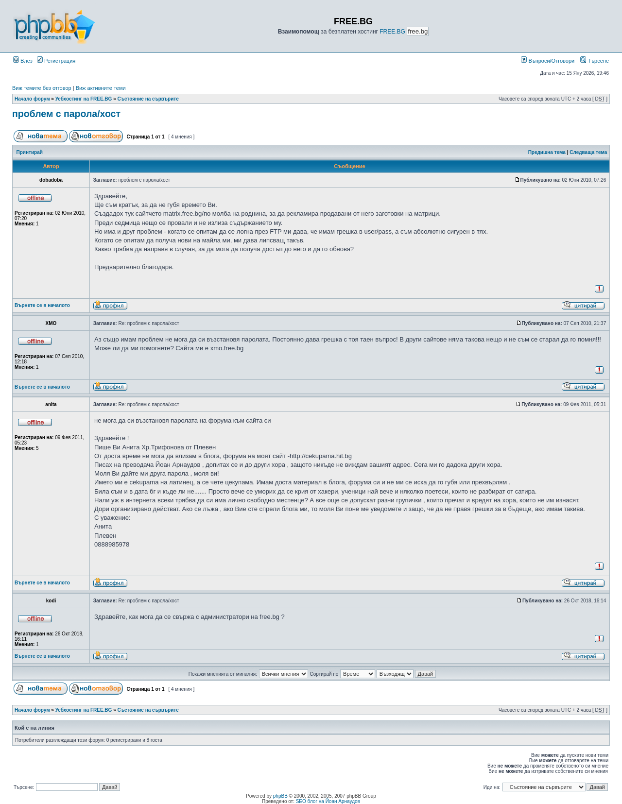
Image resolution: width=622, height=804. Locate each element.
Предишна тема (547, 152)
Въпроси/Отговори (547, 61)
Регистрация (56, 61)
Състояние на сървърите (147, 99)
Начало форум (32, 99)
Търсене (594, 61)
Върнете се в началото (42, 305)
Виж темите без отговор (41, 88)
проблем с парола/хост (66, 113)
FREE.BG (392, 31)
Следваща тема (588, 152)
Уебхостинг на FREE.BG (83, 99)
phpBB (280, 796)
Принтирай (30, 152)
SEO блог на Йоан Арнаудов (328, 801)
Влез (23, 61)
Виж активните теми (101, 88)
